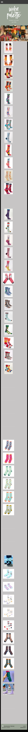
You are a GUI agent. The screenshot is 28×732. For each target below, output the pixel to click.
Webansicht (23, 727)
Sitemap (12, 726)
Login (24, 726)
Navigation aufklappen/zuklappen (14, 2)
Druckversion (6, 726)
